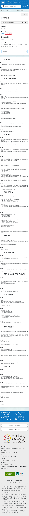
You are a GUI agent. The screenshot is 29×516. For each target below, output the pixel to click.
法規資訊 (8, 10)
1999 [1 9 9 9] (2, 452)
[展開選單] (3, 2)
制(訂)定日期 (5, 37)
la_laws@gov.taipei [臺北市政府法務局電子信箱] (6, 464)
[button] (24, 14)
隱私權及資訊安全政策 (14, 429)
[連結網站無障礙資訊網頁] (10, 474)
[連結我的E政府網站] (17, 474)
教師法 (3, 33)
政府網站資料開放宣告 (14, 425)
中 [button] (14, 477)
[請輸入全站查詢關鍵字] (13, 6)
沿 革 (3, 42)
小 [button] (12, 477)
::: (1, 9)
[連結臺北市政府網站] (21, 474)
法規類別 (3, 26)
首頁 (2, 10)
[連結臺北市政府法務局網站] (14, 439)
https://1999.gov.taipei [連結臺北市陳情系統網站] (8, 460)
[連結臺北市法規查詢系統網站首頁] (14, 2)
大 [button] (16, 477)
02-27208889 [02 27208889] (13, 452)
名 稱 (3, 31)
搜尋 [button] (24, 6)
